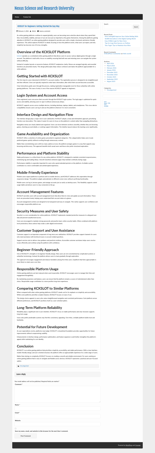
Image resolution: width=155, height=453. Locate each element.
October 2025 (111, 77)
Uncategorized (24, 366)
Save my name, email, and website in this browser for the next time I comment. (41, 431)
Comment (19, 384)
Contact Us (27, 17)
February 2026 (111, 68)
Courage (137, 445)
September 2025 (112, 79)
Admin (34, 31)
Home (17, 17)
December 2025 (112, 72)
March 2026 (111, 66)
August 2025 (111, 81)
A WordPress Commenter (112, 53)
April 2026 (110, 63)
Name (17, 405)
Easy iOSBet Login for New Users (116, 41)
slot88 (106, 106)
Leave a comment (45, 31)
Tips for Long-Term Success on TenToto (117, 43)
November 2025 (112, 75)
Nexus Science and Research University (44, 8)
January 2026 (111, 70)
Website (18, 420)
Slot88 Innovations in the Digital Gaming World (120, 39)
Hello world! (127, 53)
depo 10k (107, 103)
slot (105, 102)
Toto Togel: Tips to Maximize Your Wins (118, 45)
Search (106, 24)
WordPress (129, 445)
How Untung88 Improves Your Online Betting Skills (121, 36)
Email (17, 412)
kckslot (19, 56)
